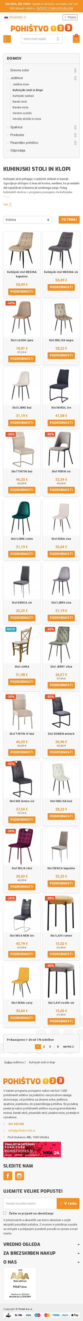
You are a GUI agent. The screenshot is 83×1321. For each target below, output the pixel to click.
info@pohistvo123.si (21, 1130)
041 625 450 (16, 1124)
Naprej (69, 1046)
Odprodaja (17, 150)
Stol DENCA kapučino (61, 868)
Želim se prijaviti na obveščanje (28, 1213)
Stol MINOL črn (61, 407)
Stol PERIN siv (61, 471)
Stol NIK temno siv (22, 801)
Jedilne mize (21, 84)
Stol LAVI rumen (61, 935)
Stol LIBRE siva (61, 602)
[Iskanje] (42, 39)
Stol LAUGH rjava (22, 340)
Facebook (7, 1175)
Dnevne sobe (19, 70)
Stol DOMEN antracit (61, 733)
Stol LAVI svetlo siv (61, 1002)
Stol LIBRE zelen (22, 538)
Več (9, 204)
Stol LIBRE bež (21, 407)
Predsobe (17, 135)
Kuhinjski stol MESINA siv (61, 272)
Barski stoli (20, 101)
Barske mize (20, 107)
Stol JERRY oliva (61, 666)
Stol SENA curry (22, 1002)
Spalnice (16, 127)
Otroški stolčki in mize (27, 119)
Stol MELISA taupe (61, 340)
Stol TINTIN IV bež (22, 733)
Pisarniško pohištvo (24, 142)
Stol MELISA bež (61, 801)
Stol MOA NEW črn (22, 935)
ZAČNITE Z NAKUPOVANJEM (54, 8)
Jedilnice (16, 78)
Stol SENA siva (61, 538)
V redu (68, 1203)
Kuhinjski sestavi (23, 95)
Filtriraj (69, 220)
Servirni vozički (22, 113)
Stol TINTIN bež (22, 471)
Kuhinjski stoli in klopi (28, 90)
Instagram (19, 1175)
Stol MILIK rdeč (22, 868)
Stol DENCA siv (22, 602)
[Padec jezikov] (15, 17)
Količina (11, 219)
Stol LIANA (22, 666)
